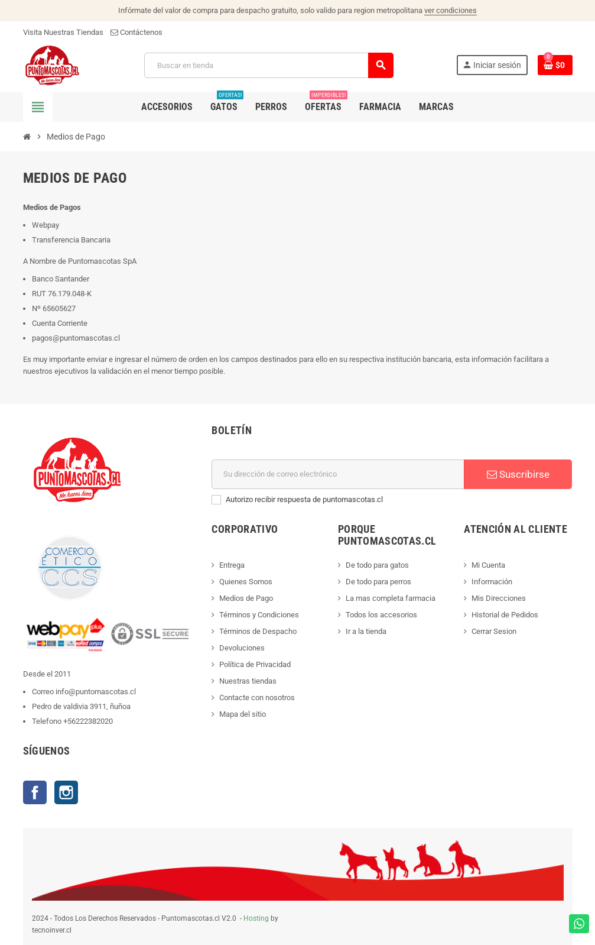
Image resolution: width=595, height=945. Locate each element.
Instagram (66, 792)
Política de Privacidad (255, 664)
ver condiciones (450, 10)
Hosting (256, 918)
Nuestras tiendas (248, 681)
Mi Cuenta (488, 565)
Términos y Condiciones (259, 614)
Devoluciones (242, 647)
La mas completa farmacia (390, 598)
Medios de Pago (246, 598)
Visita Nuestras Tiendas (63, 32)
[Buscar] (268, 65)
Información (492, 581)
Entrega (232, 565)
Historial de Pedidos (505, 614)
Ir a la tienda (366, 631)
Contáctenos (136, 32)
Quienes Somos (245, 581)
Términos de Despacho (258, 631)
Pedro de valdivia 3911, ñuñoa (81, 706)
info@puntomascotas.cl (96, 691)
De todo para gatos (377, 565)
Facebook (35, 792)
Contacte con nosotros (257, 697)
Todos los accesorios (381, 614)
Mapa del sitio (242, 714)
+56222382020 (88, 721)
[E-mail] (338, 474)
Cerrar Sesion (494, 631)
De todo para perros (378, 581)
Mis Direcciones (499, 598)
